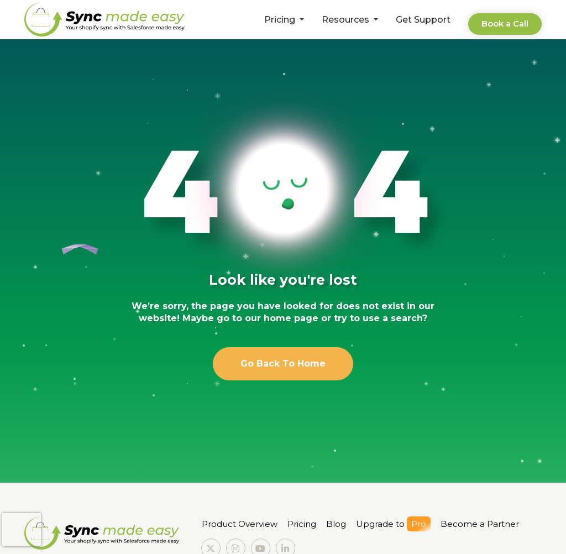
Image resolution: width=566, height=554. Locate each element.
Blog (336, 524)
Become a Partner (480, 524)
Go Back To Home (283, 363)
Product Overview (239, 524)
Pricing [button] (280, 19)
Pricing (301, 524)
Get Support (423, 19)
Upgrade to (393, 524)
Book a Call (504, 23)
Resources (346, 19)
